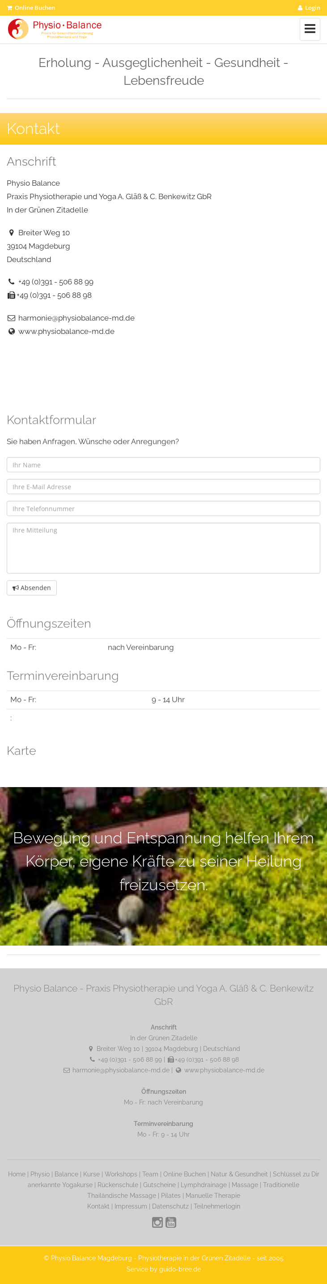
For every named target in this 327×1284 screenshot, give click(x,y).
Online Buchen (31, 8)
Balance (66, 1174)
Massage (245, 1184)
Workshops (121, 1174)
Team (150, 1174)
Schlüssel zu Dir (296, 1174)
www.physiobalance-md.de (66, 331)
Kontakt (98, 1206)
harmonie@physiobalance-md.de (76, 317)
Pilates (171, 1195)
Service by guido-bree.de (164, 1269)
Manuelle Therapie (213, 1195)
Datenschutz (170, 1206)
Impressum (131, 1206)
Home (16, 1174)
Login (309, 8)
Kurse (91, 1174)
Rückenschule (118, 1184)
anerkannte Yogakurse (60, 1184)
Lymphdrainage (204, 1184)
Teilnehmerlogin (217, 1206)
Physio (40, 1174)
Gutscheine (159, 1184)
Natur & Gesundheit (239, 1174)
